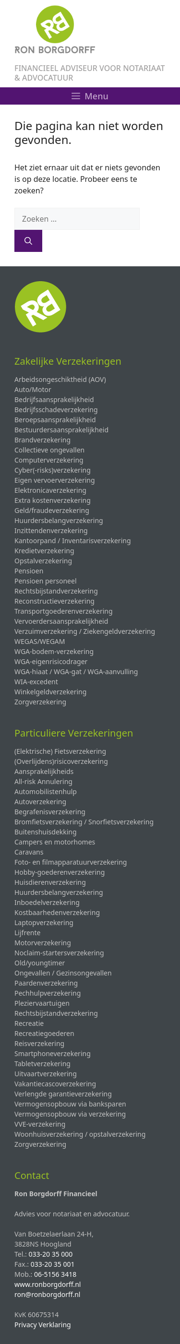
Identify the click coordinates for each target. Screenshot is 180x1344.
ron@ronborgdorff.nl (47, 1294)
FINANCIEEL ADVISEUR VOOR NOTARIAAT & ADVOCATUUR (89, 73)
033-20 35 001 (53, 1264)
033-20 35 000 (50, 1254)
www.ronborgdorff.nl (47, 1284)
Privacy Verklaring (42, 1324)
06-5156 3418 (55, 1274)
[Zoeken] (28, 241)
